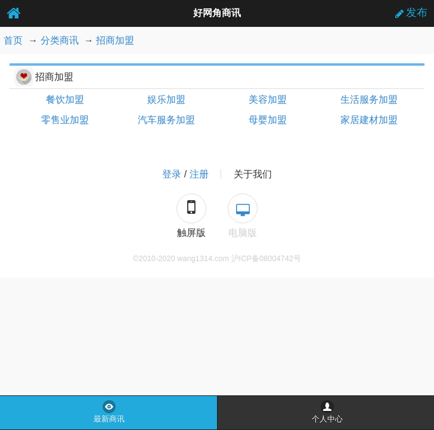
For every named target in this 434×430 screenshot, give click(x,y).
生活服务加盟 (369, 99)
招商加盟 (115, 40)
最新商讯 (109, 419)
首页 (13, 40)
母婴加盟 (268, 120)
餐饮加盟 (65, 99)
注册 (199, 174)
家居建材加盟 (369, 120)
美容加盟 (268, 99)
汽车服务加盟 (166, 120)
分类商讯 (60, 40)
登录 (171, 174)
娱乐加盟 (166, 99)
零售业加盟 (65, 120)
